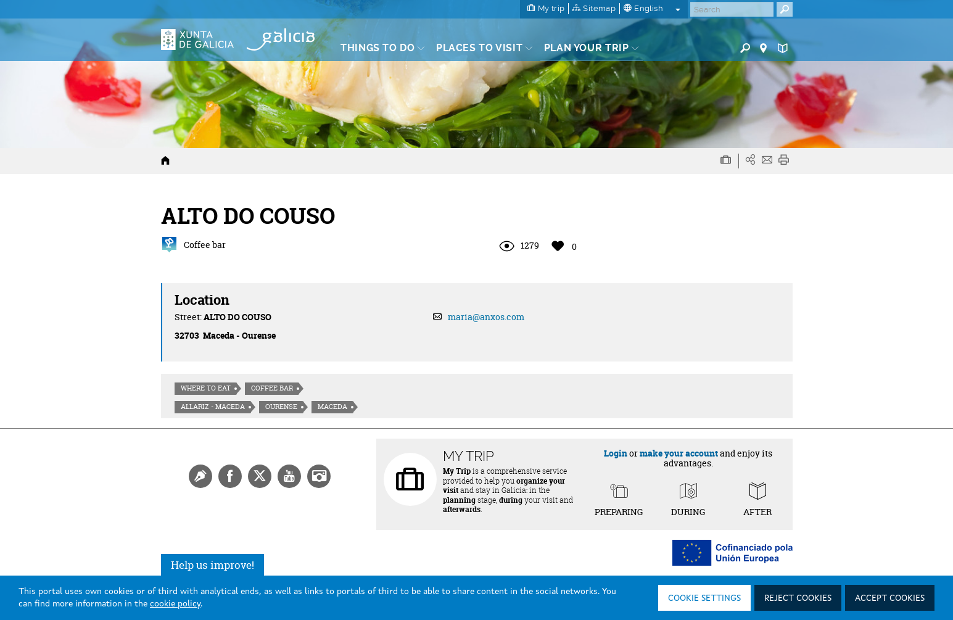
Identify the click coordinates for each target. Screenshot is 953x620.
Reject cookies (797, 598)
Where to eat (206, 388)
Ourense (281, 406)
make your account (679, 453)
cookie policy (175, 604)
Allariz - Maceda (213, 406)
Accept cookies (890, 598)
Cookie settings (704, 598)
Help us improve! (212, 565)
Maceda (332, 406)
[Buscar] (732, 9)
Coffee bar (272, 388)
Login (615, 453)
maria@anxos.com (486, 317)
